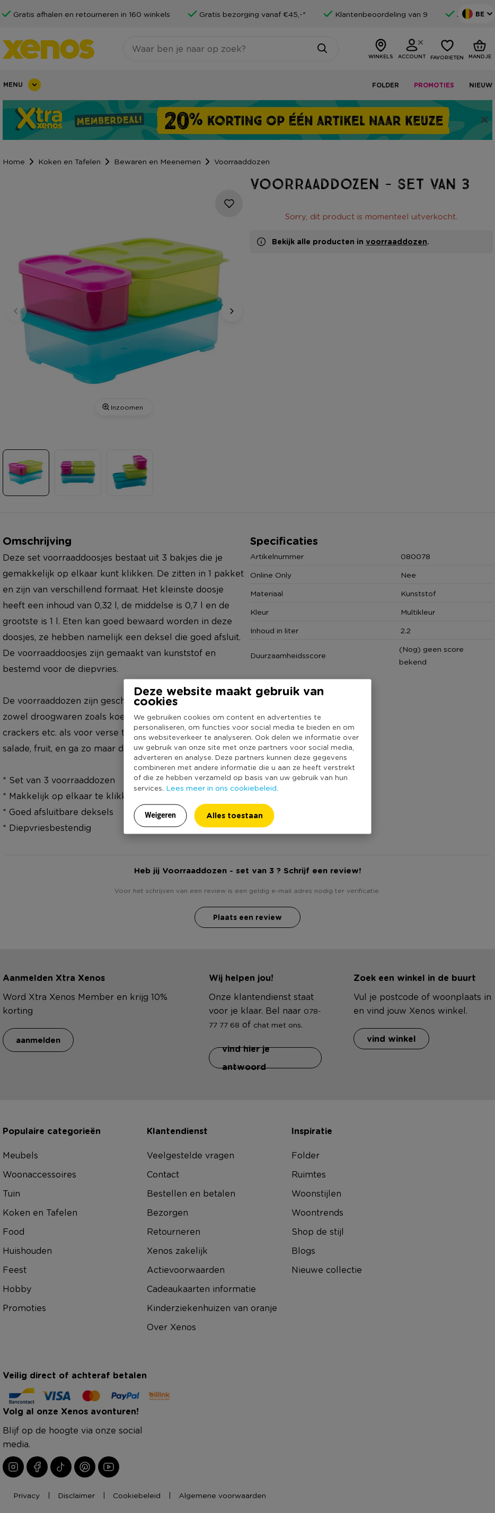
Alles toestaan (234, 815)
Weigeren (160, 814)
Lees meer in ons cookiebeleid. (222, 787)
